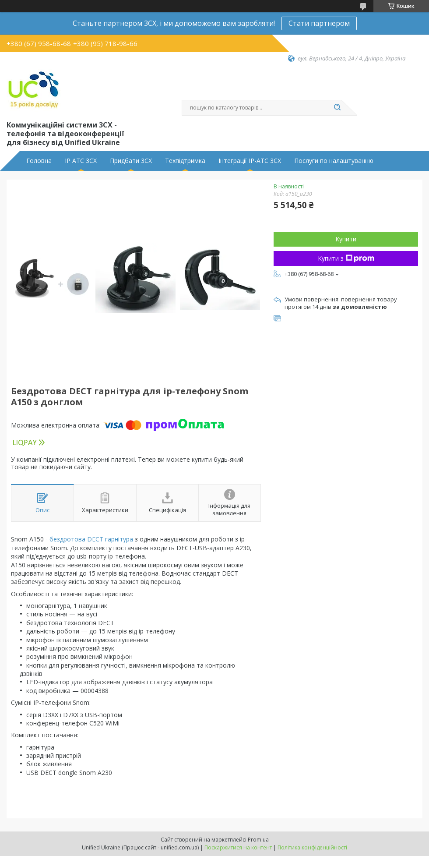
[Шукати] (337, 108)
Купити (345, 239)
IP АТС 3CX (81, 161)
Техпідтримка (185, 161)
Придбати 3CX (131, 161)
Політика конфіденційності (312, 847)
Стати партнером (319, 23)
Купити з (346, 258)
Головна (39, 161)
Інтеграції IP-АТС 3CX (249, 161)
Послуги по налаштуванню (333, 161)
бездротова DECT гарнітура (91, 539)
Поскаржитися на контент (238, 847)
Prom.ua (258, 839)
